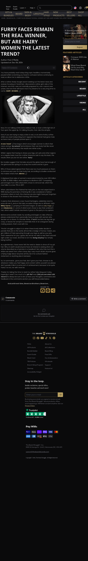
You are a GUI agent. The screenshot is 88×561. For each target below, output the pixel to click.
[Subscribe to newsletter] (60, 394)
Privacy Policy (30, 406)
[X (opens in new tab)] (50, 338)
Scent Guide (15, 8)
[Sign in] (80, 8)
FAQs (29, 344)
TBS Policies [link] (31, 361)
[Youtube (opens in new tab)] (42, 338)
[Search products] (56, 8)
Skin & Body (28, 14)
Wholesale (48, 361)
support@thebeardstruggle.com (37, 452)
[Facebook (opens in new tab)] (38, 338)
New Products (58, 14)
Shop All (81, 14)
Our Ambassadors (51, 358)
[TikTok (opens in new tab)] (46, 338)
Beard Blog (49, 351)
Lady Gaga (47, 206)
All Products (31, 347)
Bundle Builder (32, 351)
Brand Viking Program (35, 365)
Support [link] (48, 365)
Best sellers (71, 14)
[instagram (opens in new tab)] (34, 338)
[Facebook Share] (42, 290)
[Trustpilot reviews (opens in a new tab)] (36, 413)
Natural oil (48, 368)
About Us (48, 344)
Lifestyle (38, 13)
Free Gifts (48, 354)
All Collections (50, 347)
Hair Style (47, 14)
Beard (19, 13)
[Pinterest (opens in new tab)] (54, 338)
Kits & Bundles (8, 14)
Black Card (31, 358)
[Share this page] (53, 290)
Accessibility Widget (34, 372)
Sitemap (30, 368)
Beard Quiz (8, 8)
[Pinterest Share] (48, 290)
